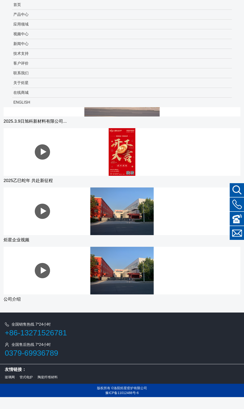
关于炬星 (21, 83)
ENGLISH (21, 102)
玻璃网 (10, 377)
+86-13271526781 (36, 332)
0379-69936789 (31, 353)
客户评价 (21, 63)
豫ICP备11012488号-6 (122, 393)
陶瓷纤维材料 (48, 377)
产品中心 (21, 14)
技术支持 (21, 53)
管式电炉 (26, 377)
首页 (17, 5)
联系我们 (21, 73)
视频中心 (21, 34)
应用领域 (21, 24)
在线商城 (21, 93)
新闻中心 (21, 44)
